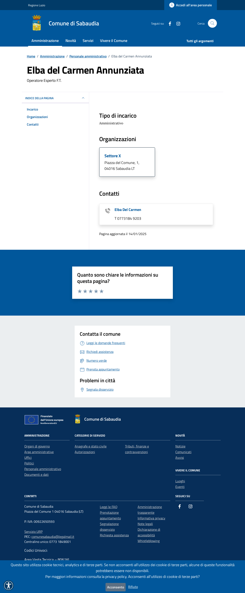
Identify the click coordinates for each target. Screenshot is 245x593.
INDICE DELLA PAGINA (55, 97)
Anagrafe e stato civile (91, 446)
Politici (29, 463)
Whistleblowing (149, 540)
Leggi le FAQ (108, 506)
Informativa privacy (151, 518)
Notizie (180, 446)
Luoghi (180, 481)
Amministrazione (45, 40)
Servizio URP (33, 531)
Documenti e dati (36, 474)
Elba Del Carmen (128, 209)
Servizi (88, 40)
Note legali (145, 523)
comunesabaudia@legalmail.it (52, 536)
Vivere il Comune (113, 40)
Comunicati (183, 451)
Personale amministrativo (42, 468)
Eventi (180, 486)
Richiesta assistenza (114, 535)
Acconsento (115, 587)
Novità (70, 40)
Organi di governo (37, 446)
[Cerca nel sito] (212, 23)
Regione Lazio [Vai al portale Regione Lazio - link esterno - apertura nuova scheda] (36, 5)
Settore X (112, 155)
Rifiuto (133, 586)
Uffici (28, 457)
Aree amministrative (39, 451)
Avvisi (179, 457)
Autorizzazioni (85, 451)
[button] (8, 585)
